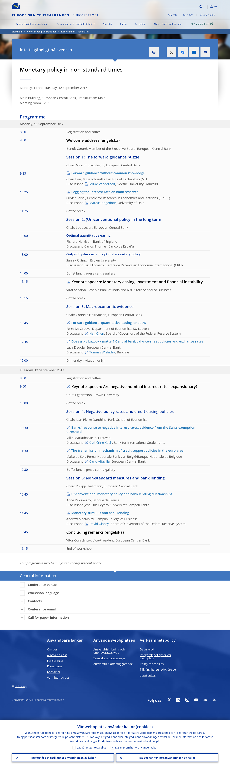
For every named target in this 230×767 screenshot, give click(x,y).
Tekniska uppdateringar (109, 658)
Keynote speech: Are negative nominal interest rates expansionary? (134, 386)
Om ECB (172, 15)
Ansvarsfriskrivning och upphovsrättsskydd (109, 650)
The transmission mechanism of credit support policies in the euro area (127, 450)
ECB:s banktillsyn (202, 24)
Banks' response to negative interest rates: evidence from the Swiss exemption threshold (130, 429)
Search (201, 7)
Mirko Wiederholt (102, 184)
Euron (123, 24)
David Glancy (99, 524)
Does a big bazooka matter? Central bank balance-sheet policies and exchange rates (137, 341)
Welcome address (83, 140)
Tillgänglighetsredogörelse (158, 669)
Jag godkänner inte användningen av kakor (167, 757)
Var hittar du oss (58, 677)
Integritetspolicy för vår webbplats (155, 656)
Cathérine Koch (100, 442)
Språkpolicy (147, 675)
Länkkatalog (21, 686)
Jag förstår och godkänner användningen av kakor (63, 757)
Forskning (140, 24)
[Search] (182, 6)
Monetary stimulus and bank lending (100, 513)
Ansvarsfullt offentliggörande (113, 664)
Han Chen (96, 333)
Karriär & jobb (207, 15)
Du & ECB (188, 15)
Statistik (107, 24)
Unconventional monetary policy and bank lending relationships (121, 494)
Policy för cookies (152, 664)
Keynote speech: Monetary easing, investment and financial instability (137, 281)
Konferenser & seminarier (75, 31)
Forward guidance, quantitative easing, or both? (108, 322)
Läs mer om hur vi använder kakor (136, 747)
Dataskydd (147, 649)
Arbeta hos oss (57, 655)
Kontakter (53, 672)
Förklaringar (55, 661)
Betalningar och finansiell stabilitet (76, 24)
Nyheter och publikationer (168, 24)
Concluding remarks (85, 532)
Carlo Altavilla (99, 461)
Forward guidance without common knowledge (108, 173)
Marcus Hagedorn (102, 203)
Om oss (52, 649)
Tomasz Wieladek (102, 352)
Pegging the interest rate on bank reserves (104, 192)
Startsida (17, 31)
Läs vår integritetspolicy (91, 747)
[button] (207, 7)
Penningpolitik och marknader (32, 24)
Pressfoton (54, 666)
